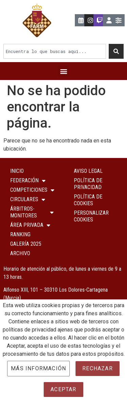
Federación (27, 180)
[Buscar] (116, 51)
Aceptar (63, 389)
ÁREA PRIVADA (30, 225)
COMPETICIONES (32, 190)
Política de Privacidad (88, 183)
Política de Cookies (88, 200)
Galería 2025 (25, 244)
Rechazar (97, 368)
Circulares (27, 199)
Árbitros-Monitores (32, 212)
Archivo (20, 253)
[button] (63, 71)
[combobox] (54, 51)
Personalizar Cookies (91, 216)
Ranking (20, 234)
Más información (38, 368)
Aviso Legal (88, 171)
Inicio (17, 171)
